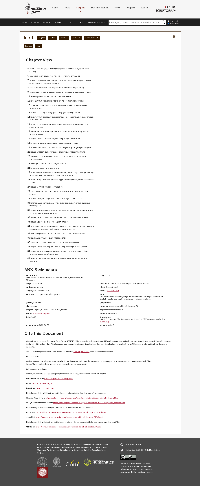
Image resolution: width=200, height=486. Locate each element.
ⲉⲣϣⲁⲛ (48, 116)
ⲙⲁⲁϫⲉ (39, 202)
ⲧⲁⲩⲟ (57, 258)
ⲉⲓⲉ (31, 87)
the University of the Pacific (82, 450)
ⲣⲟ (90, 92)
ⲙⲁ (63, 105)
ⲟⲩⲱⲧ (40, 127)
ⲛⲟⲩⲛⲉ (75, 87)
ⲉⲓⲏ (31, 68)
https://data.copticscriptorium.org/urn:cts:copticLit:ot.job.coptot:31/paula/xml (71, 412)
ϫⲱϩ (39, 83)
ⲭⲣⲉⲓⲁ (42, 131)
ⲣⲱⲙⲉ (81, 100)
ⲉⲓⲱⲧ (35, 261)
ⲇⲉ (42, 83)
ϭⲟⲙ (84, 151)
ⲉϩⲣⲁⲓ (58, 175)
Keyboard (173, 21)
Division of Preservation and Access (80, 447)
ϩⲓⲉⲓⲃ (89, 147)
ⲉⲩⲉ (68, 112)
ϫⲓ (76, 251)
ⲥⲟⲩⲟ (49, 258)
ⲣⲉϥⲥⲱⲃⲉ (61, 68)
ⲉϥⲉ (53, 258)
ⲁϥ (44, 242)
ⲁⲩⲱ (63, 156)
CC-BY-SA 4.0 (113, 291)
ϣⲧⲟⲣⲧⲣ (84, 131)
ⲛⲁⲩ (39, 179)
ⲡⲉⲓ (33, 226)
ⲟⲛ (79, 251)
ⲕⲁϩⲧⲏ (44, 168)
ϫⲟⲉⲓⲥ (57, 75)
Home (55, 7)
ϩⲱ (48, 68)
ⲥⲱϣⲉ (43, 254)
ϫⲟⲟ (73, 198)
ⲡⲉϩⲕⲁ (80, 147)
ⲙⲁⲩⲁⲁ (54, 138)
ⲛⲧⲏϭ (69, 258)
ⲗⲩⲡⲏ (50, 254)
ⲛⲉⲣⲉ (33, 163)
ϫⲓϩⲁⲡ (72, 112)
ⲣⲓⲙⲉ (74, 246)
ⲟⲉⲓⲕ (49, 138)
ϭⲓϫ (58, 83)
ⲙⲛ (53, 68)
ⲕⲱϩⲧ (35, 105)
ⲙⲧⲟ (74, 191)
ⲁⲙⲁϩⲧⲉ (52, 100)
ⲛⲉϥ (87, 210)
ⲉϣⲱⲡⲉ (73, 116)
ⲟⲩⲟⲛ (77, 217)
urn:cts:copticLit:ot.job (42, 383)
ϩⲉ (37, 124)
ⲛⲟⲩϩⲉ (46, 156)
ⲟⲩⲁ (53, 96)
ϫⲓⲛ (31, 108)
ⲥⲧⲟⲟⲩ (63, 131)
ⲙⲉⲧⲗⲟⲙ (68, 246)
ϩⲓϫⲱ (50, 237)
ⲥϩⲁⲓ (66, 233)
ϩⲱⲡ (59, 221)
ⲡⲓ (61, 138)
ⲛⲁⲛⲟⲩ (41, 213)
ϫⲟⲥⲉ (34, 194)
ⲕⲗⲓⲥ (59, 156)
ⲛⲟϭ (79, 151)
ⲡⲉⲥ (87, 92)
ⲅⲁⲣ (36, 75)
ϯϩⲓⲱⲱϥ (74, 143)
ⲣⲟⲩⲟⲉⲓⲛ (54, 179)
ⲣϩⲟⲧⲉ (40, 233)
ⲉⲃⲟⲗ (53, 80)
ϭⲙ (86, 116)
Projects (130, 7)
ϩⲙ (31, 159)
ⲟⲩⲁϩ (79, 80)
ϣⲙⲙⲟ (38, 217)
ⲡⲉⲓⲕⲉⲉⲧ (39, 191)
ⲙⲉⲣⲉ (33, 217)
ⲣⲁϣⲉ (84, 172)
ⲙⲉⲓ (51, 242)
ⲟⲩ (46, 75)
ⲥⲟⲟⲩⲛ (63, 75)
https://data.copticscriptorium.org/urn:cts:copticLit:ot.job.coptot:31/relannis (69, 417)
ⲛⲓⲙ (59, 105)
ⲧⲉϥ (59, 80)
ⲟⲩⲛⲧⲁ (71, 151)
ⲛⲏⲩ (70, 105)
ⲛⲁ (55, 83)
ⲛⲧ (37, 68)
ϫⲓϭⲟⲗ (66, 191)
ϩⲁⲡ (45, 112)
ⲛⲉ (34, 68)
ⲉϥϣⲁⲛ (82, 116)
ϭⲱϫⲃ (80, 179)
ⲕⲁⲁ (36, 237)
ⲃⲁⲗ (89, 80)
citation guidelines (81, 352)
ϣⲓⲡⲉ (37, 226)
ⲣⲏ (48, 179)
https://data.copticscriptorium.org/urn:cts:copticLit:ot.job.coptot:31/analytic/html (89, 403)
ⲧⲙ (68, 87)
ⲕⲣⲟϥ (34, 71)
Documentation (100, 7)
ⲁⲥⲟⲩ (65, 251)
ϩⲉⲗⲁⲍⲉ (61, 116)
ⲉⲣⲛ (46, 186)
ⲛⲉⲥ (85, 179)
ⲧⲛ (36, 179)
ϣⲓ (48, 75)
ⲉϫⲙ (89, 172)
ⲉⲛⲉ (69, 68)
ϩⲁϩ (39, 210)
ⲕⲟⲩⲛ (65, 229)
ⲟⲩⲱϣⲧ (56, 186)
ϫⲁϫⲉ (35, 175)
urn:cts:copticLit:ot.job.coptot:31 (58, 378)
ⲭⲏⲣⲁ (41, 134)
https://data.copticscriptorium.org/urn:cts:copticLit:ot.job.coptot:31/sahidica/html (81, 398)
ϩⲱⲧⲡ (63, 179)
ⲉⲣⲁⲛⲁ (44, 96)
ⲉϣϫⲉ (32, 80)
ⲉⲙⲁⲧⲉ (48, 213)
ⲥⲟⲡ (44, 210)
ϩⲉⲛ (56, 68)
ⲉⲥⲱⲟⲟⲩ (90, 179)
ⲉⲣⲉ (32, 96)
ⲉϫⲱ (75, 105)
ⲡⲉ (51, 68)
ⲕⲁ (50, 175)
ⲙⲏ (32, 124)
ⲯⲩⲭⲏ (86, 251)
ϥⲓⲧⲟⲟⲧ (41, 151)
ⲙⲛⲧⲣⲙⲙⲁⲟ (60, 172)
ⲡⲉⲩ (82, 226)
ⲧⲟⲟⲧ (53, 175)
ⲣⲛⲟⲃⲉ (40, 221)
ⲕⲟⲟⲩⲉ (53, 87)
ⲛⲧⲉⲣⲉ (45, 172)
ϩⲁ (67, 92)
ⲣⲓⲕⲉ (48, 80)
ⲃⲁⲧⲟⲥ (80, 258)
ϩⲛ (44, 75)
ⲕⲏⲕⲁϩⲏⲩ (55, 143)
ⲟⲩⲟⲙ (58, 87)
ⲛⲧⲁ (55, 156)
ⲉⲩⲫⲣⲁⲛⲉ (38, 172)
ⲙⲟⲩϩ (49, 105)
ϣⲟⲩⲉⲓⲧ (72, 229)
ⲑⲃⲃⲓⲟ (68, 96)
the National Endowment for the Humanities (89, 444)
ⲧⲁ (76, 68)
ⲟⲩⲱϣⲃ (78, 156)
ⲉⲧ (50, 143)
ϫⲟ (33, 87)
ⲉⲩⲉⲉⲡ (33, 191)
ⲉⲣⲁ (40, 75)
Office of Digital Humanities (49, 447)
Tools (67, 7)
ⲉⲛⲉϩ (45, 246)
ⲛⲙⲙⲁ (76, 138)
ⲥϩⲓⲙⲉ (56, 92)
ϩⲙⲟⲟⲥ (79, 92)
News (117, 7)
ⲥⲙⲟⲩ (49, 147)
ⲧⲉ (48, 87)
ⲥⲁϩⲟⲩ (54, 202)
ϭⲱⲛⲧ (35, 100)
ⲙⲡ (59, 131)
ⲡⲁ (71, 80)
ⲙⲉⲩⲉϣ (46, 100)
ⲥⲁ (56, 105)
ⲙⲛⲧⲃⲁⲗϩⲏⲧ (75, 75)
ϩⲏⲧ (74, 80)
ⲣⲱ (49, 186)
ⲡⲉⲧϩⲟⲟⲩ (37, 205)
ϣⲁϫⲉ (71, 202)
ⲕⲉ (50, 96)
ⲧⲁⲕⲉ (40, 112)
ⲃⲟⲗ (55, 217)
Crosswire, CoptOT (41, 313)
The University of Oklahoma (58, 450)
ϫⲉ (71, 87)
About (144, 7)
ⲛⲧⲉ (57, 96)
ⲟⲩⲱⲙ (40, 138)
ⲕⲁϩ (82, 87)
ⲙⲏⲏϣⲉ (70, 175)
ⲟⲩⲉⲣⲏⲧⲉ (80, 68)
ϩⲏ (61, 124)
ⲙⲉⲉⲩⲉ (63, 151)
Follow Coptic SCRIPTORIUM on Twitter (140, 450)
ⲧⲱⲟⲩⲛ (40, 87)
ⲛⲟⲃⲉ (57, 191)
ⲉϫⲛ (47, 151)
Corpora (80, 7)
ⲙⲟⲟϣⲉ (43, 68)
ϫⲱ (88, 202)
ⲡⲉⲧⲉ (66, 242)
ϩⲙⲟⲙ (73, 147)
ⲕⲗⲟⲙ (45, 237)
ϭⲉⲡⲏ (87, 68)
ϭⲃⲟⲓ (73, 156)
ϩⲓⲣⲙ (84, 92)
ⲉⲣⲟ (53, 147)
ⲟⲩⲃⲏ (78, 112)
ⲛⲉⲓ (66, 175)
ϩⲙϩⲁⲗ (53, 112)
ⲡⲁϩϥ (35, 242)
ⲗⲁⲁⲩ (57, 242)
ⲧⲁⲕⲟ (84, 105)
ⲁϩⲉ (33, 75)
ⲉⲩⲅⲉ (80, 198)
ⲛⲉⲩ (61, 147)
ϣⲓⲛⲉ (92, 116)
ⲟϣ (59, 237)
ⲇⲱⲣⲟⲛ (48, 83)
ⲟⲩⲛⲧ (62, 92)
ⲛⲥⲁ (84, 80)
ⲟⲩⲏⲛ (71, 217)
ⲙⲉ (52, 75)
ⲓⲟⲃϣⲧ (43, 143)
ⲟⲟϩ (76, 179)
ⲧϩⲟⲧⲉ (38, 163)
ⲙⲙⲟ (58, 100)
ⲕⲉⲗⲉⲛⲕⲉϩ (38, 159)
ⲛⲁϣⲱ (62, 226)
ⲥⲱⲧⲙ (45, 202)
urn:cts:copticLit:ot (45, 388)
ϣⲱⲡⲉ (48, 124)
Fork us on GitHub (130, 444)
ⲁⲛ (40, 124)
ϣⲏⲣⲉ (63, 96)
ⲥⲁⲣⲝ (91, 210)
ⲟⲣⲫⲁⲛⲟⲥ (70, 138)
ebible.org (104, 321)
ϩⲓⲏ (62, 80)
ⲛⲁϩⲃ (65, 147)
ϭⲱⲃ (34, 131)
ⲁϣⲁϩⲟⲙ (50, 246)
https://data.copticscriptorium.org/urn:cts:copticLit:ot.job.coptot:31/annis (68, 427)
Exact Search (174, 24)
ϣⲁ (79, 105)
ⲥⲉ (65, 100)
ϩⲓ (81, 246)
